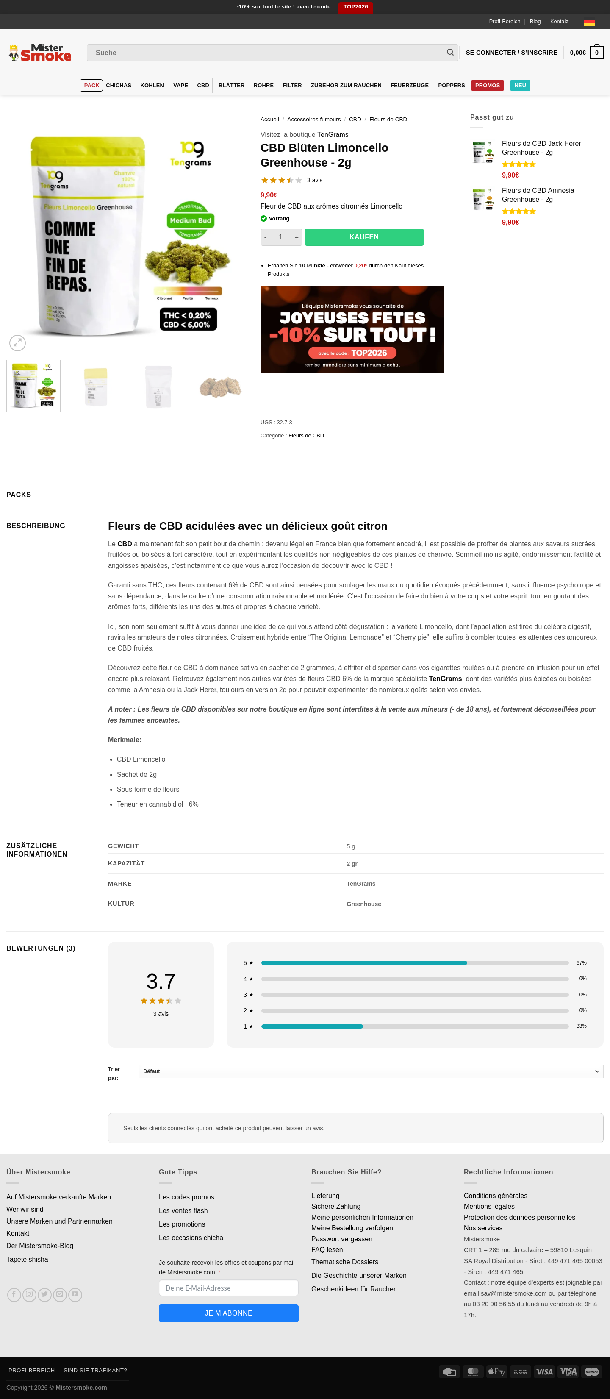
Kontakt (559, 21)
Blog (535, 21)
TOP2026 (356, 6)
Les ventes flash (183, 1210)
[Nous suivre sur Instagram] (29, 1295)
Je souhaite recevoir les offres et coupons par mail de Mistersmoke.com (227, 1267)
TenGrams (333, 134)
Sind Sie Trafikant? (95, 1370)
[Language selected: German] (594, 21)
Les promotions (182, 1224)
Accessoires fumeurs (314, 119)
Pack (92, 85)
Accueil (270, 119)
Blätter (232, 85)
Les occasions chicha (191, 1237)
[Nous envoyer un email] (60, 1295)
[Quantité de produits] (280, 237)
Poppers (451, 85)
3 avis (315, 180)
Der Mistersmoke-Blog (39, 1245)
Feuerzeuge (410, 85)
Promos (487, 85)
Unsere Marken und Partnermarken (59, 1221)
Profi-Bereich (505, 21)
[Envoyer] (450, 53)
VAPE (180, 85)
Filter (292, 85)
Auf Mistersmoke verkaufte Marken (58, 1197)
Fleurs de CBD (388, 119)
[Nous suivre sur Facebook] (14, 1295)
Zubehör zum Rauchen (346, 85)
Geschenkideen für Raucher (353, 1289)
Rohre (264, 85)
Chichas (118, 85)
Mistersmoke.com (81, 1387)
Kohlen (152, 85)
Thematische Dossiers (344, 1261)
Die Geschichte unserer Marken (359, 1275)
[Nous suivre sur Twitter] (45, 1295)
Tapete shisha (27, 1259)
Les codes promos (186, 1197)
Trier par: (356, 1073)
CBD (203, 85)
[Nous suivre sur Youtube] (75, 1295)
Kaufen (364, 237)
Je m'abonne (228, 1313)
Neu (520, 85)
